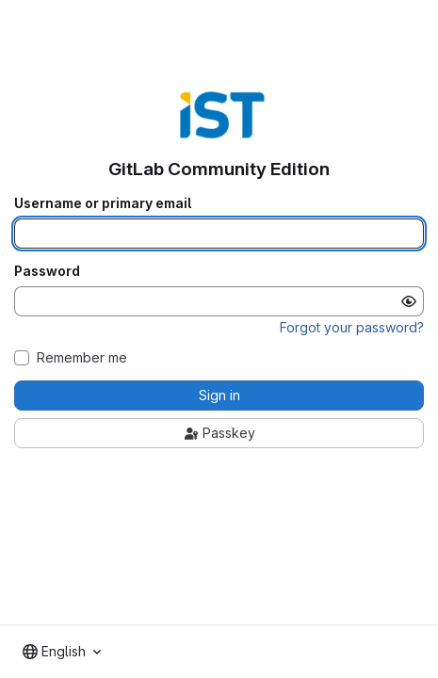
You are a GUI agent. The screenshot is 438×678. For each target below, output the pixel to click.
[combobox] (61, 651)
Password (47, 271)
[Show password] (409, 301)
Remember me (82, 357)
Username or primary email (102, 203)
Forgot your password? (352, 327)
